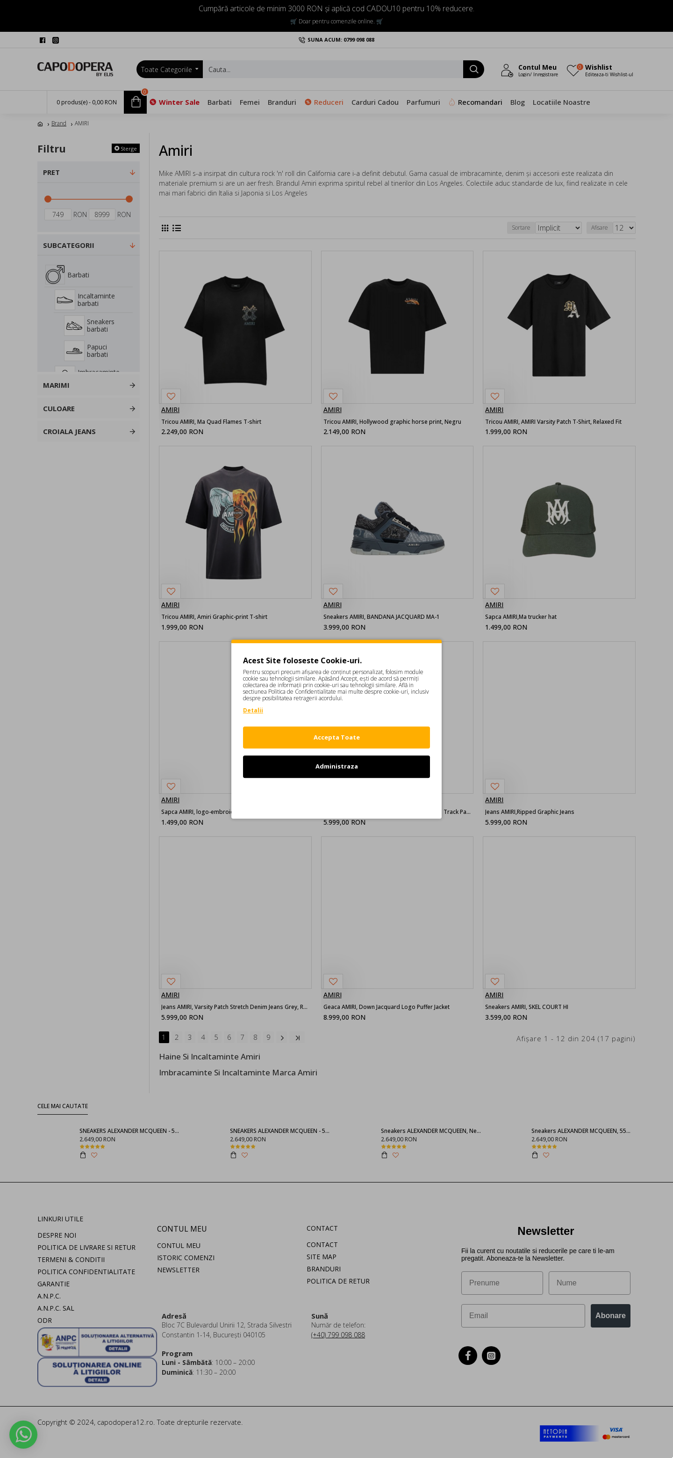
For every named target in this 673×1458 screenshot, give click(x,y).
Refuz (336, 795)
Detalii (253, 710)
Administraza (336, 766)
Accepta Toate (337, 737)
